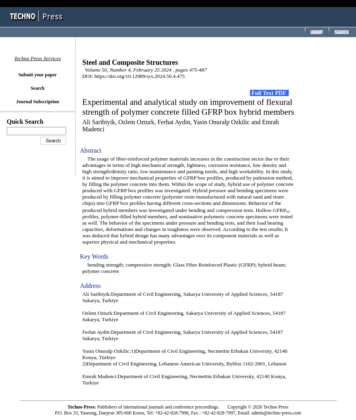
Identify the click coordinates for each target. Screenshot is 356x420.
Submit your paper (37, 75)
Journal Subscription (37, 101)
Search (37, 88)
